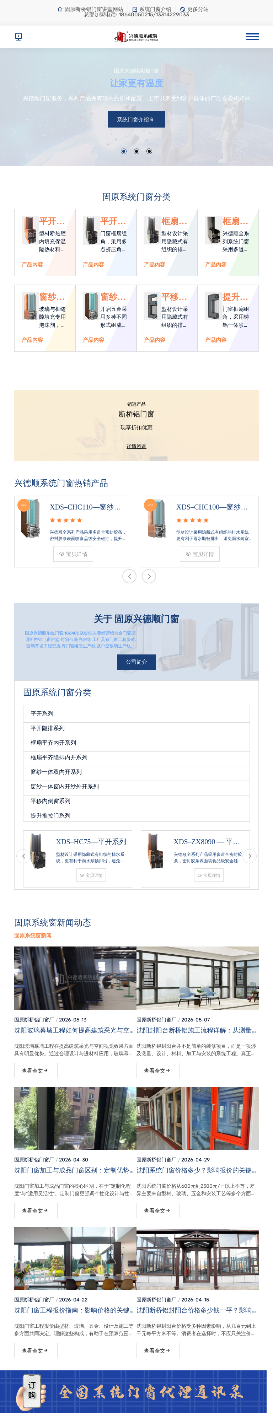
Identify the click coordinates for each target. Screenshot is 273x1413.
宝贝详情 (73, 554)
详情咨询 (136, 446)
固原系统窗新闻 (33, 935)
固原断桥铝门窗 (31, 1020)
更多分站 (194, 9)
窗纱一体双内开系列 (52, 297)
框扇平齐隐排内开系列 (235, 222)
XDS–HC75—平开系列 (91, 842)
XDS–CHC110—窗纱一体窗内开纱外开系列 (85, 507)
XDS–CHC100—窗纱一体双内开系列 (212, 507)
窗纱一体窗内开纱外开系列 (113, 297)
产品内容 (32, 264)
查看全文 (35, 1071)
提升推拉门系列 (235, 297)
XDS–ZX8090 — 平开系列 (207, 842)
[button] (123, 151)
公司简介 (136, 662)
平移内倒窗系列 (174, 297)
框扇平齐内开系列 (174, 222)
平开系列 (52, 222)
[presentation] (129, 576)
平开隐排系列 (113, 222)
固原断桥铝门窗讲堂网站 (90, 9)
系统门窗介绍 (151, 9)
